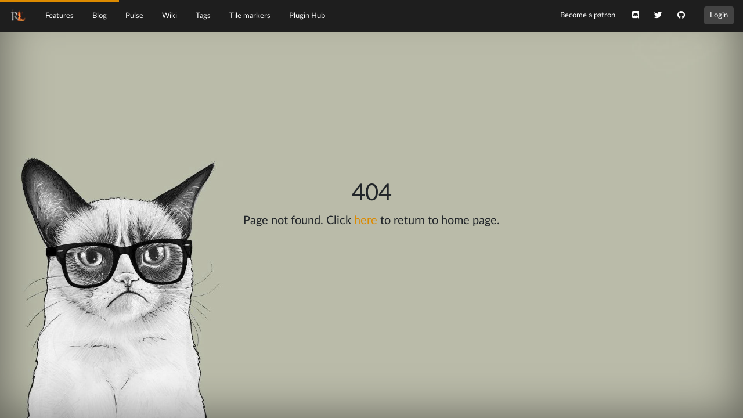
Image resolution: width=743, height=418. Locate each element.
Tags (203, 15)
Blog (99, 15)
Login (719, 15)
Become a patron (587, 15)
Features (59, 15)
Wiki (169, 15)
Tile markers (249, 15)
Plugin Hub (307, 15)
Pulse (134, 15)
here (365, 220)
